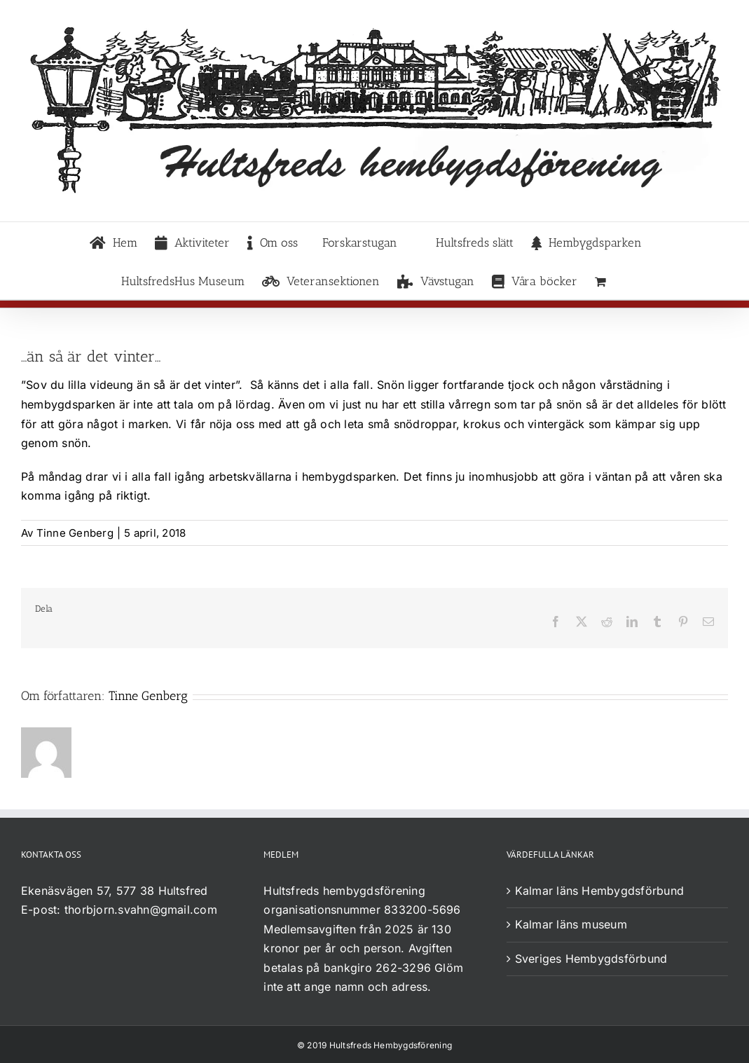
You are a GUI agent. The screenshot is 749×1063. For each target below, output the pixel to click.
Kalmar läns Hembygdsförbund (599, 891)
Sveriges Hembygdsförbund (591, 959)
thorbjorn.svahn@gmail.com (140, 910)
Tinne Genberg (75, 533)
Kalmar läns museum (571, 924)
